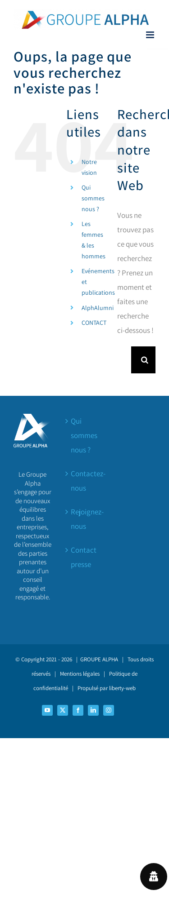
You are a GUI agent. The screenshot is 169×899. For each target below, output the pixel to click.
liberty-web (122, 688)
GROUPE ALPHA (99, 659)
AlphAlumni (98, 308)
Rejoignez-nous (85, 519)
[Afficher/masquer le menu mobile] (150, 35)
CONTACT (94, 323)
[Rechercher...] (124, 359)
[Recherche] (144, 359)
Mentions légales (80, 674)
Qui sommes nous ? (93, 198)
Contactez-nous (85, 481)
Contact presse (83, 557)
